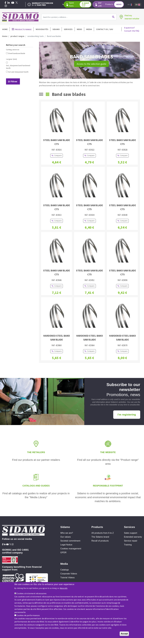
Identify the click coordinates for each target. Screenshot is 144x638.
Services (68, 29)
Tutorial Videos (67, 577)
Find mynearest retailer (132, 17)
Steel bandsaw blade (16, 53)
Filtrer (14, 81)
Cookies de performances (28, 615)
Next (63, 4)
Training (128, 545)
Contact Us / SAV (104, 29)
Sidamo (56, 29)
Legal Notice (66, 545)
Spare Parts (80, 4)
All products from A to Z (103, 533)
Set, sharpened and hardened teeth (18, 66)
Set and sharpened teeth (18, 72)
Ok (113, 17)
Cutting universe (12, 49)
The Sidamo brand (100, 537)
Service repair (130, 541)
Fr (130, 4)
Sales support (130, 533)
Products (111, 4)
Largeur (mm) (11, 59)
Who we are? (66, 533)
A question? (131, 29)
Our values (65, 537)
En (137, 4)
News (79, 29)
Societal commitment (70, 541)
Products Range (23, 29)
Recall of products (100, 541)
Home (5, 29)
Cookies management (70, 548)
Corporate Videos (68, 574)
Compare (58, 155)
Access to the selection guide (91, 63)
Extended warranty (133, 537)
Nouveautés (42, 29)
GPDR (63, 552)
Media (89, 29)
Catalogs (64, 570)
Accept (124, 634)
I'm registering (127, 414)
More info (63, 588)
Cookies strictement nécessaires (31, 593)
